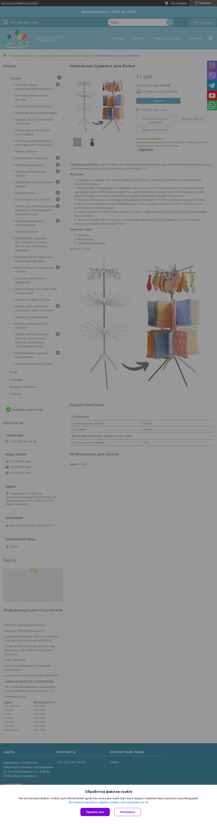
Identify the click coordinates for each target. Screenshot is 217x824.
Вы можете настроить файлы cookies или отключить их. (107, 802)
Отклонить (127, 812)
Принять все (95, 812)
